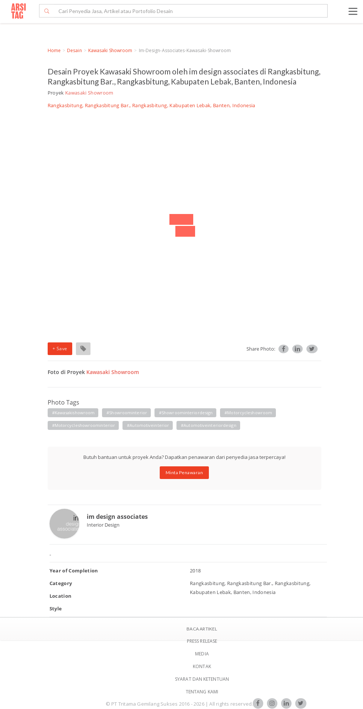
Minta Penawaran (184, 472)
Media (202, 654)
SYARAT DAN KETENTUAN (202, 679)
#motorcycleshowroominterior (83, 425)
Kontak (202, 666)
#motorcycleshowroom (248, 412)
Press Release (202, 641)
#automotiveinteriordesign (208, 425)
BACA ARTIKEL (202, 629)
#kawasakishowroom (73, 412)
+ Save (59, 348)
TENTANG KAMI (202, 692)
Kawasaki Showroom (110, 50)
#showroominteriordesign (186, 412)
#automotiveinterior (148, 425)
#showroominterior (126, 412)
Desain (74, 50)
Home (54, 50)
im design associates (117, 516)
